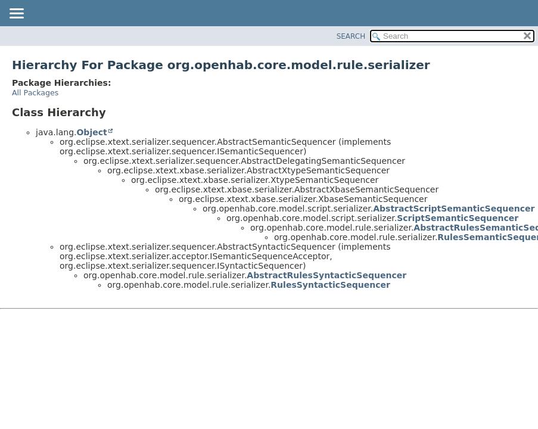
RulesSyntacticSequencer (330, 285)
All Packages (35, 92)
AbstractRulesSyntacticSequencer (326, 275)
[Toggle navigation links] (16, 14)
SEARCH (351, 36)
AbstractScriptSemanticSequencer (453, 208)
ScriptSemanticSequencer (457, 218)
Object (91, 132)
